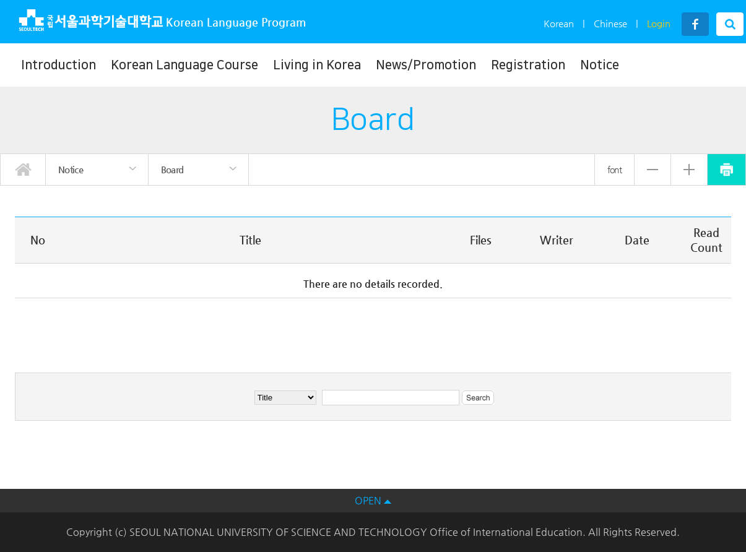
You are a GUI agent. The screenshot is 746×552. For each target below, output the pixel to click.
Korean (559, 23)
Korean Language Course (184, 65)
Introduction (58, 65)
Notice (599, 65)
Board (172, 169)
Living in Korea (317, 65)
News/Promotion (426, 65)
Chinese (610, 23)
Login (658, 23)
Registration (528, 65)
